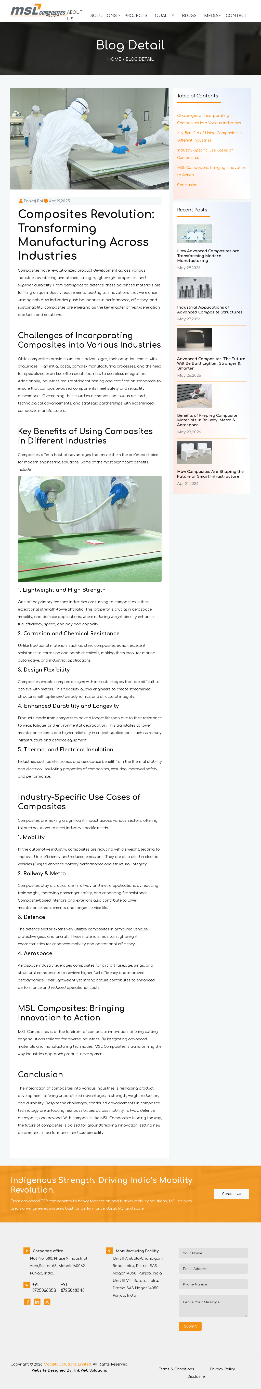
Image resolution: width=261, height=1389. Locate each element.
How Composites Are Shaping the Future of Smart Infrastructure (210, 474)
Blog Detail (140, 59)
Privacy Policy (222, 1369)
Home (52, 16)
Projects (135, 16)
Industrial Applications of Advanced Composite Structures (209, 309)
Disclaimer (196, 1377)
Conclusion (187, 185)
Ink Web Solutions (90, 1370)
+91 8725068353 (44, 1287)
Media (211, 16)
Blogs (189, 16)
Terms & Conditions (176, 1369)
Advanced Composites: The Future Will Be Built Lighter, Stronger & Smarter (211, 364)
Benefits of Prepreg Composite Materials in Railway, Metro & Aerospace (207, 420)
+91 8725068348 (73, 1287)
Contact (236, 16)
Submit (190, 1326)
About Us (75, 15)
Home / (116, 59)
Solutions (103, 16)
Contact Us (231, 1194)
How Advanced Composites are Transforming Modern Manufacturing (208, 256)
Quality (164, 16)
